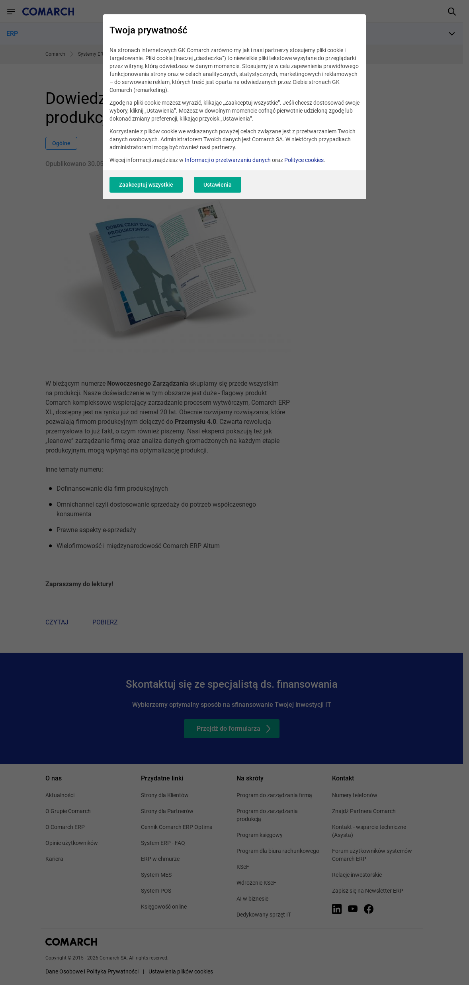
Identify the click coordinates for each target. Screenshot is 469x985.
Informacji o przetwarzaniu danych (228, 160)
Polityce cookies (304, 160)
